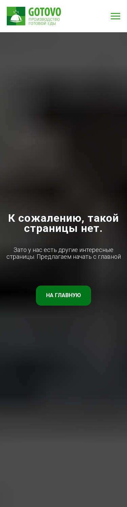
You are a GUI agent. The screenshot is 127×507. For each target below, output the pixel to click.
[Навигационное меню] (115, 16)
